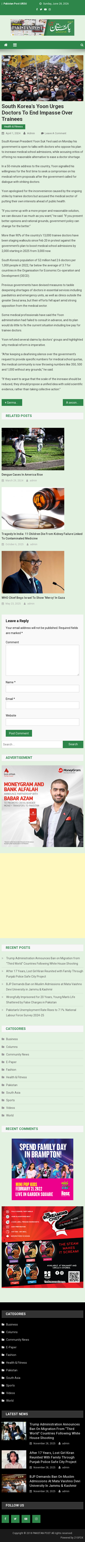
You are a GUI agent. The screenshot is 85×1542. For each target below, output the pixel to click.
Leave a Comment (55, 133)
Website (11, 715)
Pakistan (11, 1085)
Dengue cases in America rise (22, 474)
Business (12, 1039)
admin (31, 133)
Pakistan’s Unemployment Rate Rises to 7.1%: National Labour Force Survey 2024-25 (41, 1012)
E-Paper (11, 1062)
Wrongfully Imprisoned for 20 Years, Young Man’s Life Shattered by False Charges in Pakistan (40, 999)
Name (11, 682)
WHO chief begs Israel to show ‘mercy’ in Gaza (33, 597)
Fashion (11, 1069)
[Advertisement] (42, 895)
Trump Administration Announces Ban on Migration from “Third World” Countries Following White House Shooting (43, 961)
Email (10, 699)
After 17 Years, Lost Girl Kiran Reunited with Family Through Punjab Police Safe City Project (44, 974)
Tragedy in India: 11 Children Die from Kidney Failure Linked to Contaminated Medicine (42, 536)
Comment (12, 642)
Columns (12, 1047)
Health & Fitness (13, 126)
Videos (10, 1107)
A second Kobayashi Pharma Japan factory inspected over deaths (74, 402)
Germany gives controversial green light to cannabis (14, 402)
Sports (10, 1100)
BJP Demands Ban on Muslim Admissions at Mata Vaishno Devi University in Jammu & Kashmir (44, 986)
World (10, 1115)
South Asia (13, 1092)
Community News (17, 1054)
